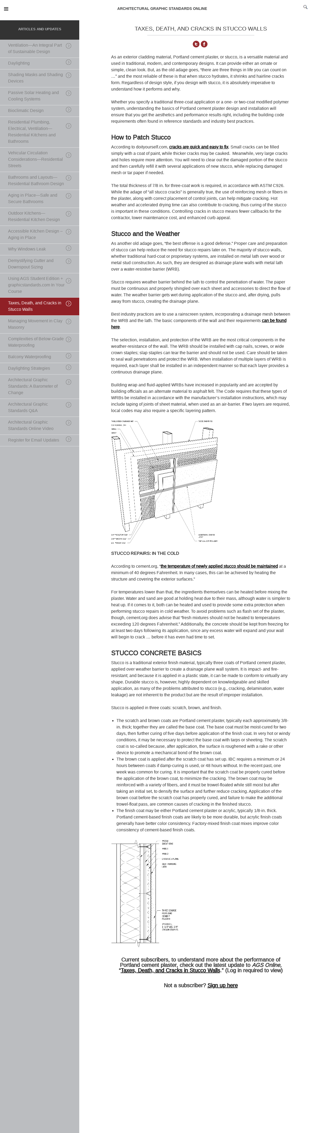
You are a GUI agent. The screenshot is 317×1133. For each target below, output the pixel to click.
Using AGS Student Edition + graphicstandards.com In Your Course (36, 285)
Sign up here (222, 985)
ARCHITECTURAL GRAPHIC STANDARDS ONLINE (162, 8)
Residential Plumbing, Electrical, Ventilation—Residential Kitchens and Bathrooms (32, 132)
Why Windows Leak (27, 249)
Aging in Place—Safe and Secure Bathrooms (32, 198)
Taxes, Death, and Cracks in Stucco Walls (170, 970)
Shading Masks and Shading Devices (35, 77)
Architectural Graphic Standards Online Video (31, 425)
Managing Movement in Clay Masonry (35, 324)
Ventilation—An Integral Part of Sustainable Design (35, 48)
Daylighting (19, 63)
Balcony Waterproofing (29, 356)
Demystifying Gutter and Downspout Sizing (31, 263)
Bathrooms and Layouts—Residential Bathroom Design (36, 180)
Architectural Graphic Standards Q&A (28, 407)
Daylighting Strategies (29, 368)
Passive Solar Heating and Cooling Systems (33, 95)
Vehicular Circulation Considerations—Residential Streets (35, 159)
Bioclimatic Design (26, 110)
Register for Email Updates (33, 440)
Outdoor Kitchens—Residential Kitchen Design (34, 216)
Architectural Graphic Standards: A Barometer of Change (33, 386)
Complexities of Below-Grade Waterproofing (36, 341)
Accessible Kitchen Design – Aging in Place (35, 234)
